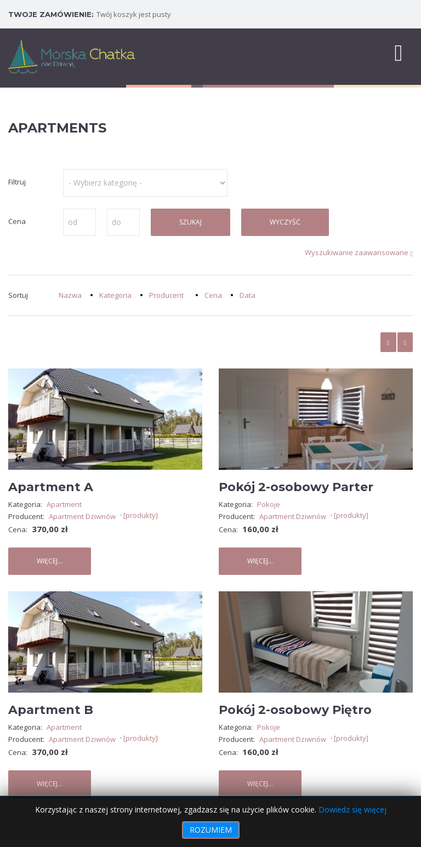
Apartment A (50, 487)
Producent (166, 295)
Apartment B (50, 709)
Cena (213, 295)
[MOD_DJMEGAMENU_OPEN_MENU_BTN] (398, 52)
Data (247, 295)
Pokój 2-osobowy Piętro (295, 709)
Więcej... (49, 561)
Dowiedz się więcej (352, 809)
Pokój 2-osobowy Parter (296, 487)
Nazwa (70, 295)
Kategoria (115, 295)
